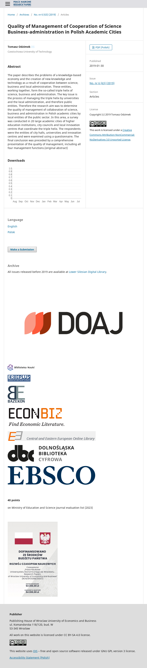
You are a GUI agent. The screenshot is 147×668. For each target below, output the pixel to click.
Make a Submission (22, 249)
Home (11, 14)
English (12, 226)
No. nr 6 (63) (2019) (45, 14)
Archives (24, 14)
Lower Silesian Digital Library (87, 272)
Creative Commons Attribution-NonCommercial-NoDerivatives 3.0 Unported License (112, 134)
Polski (11, 232)
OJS (35, 651)
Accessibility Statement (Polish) (30, 657)
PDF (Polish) (102, 47)
